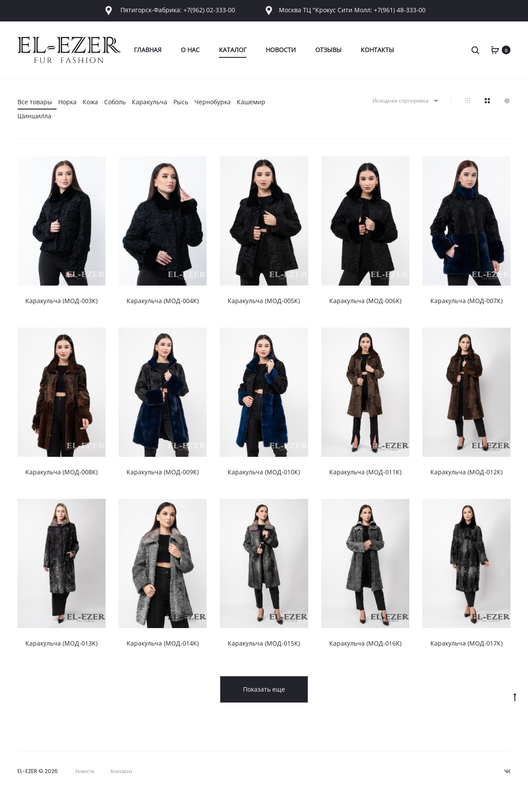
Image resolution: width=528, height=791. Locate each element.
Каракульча (149, 102)
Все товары (35, 102)
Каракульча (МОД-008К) (61, 472)
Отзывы (328, 50)
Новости (281, 50)
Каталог (232, 50)
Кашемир (251, 102)
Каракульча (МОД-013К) (61, 643)
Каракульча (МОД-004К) (163, 301)
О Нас (190, 50)
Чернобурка (212, 102)
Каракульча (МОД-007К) (466, 301)
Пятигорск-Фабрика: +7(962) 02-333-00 (169, 10)
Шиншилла (34, 116)
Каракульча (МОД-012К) (466, 472)
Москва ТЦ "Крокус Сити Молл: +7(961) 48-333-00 (344, 10)
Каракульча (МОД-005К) (264, 301)
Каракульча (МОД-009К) (163, 472)
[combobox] (405, 100)
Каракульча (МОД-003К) (61, 301)
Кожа (90, 102)
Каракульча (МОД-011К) (365, 472)
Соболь (115, 102)
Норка (67, 102)
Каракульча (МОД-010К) (264, 472)
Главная (148, 50)
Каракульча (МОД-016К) (365, 643)
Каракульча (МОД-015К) (264, 643)
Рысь (180, 102)
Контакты (377, 50)
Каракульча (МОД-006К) (365, 301)
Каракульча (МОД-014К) (163, 643)
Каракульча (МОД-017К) (466, 643)
